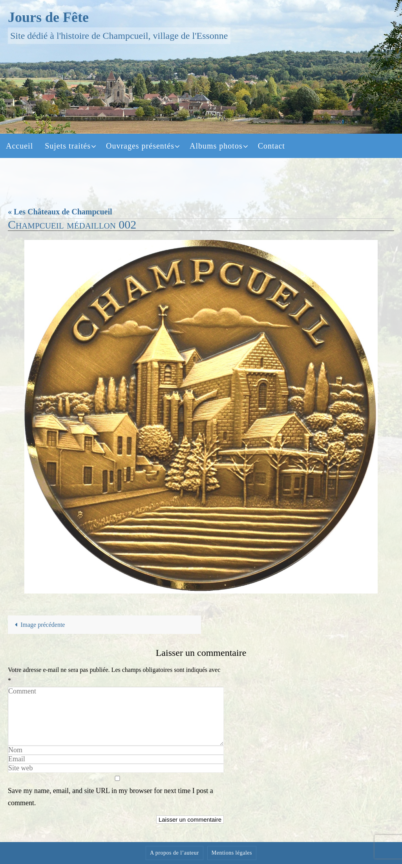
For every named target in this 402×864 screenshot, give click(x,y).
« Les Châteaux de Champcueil (60, 211)
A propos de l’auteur (174, 853)
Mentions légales (232, 853)
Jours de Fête (48, 17)
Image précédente (38, 624)
